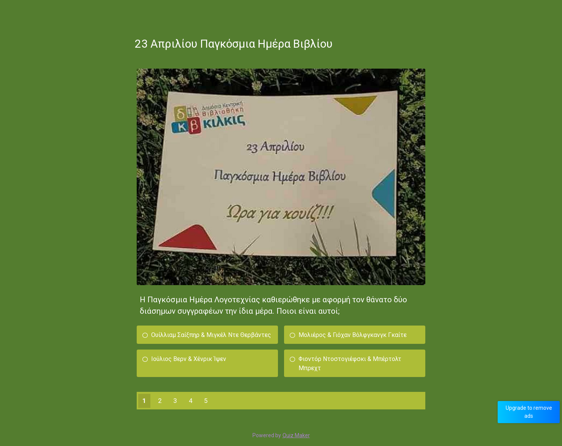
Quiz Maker (296, 435)
